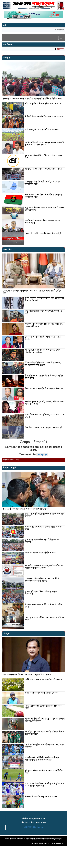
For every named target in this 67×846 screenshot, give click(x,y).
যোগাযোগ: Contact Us (33, 827)
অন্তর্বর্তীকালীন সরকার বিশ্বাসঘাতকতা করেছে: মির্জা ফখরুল (43, 221)
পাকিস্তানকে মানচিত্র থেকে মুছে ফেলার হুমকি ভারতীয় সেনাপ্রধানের (42, 351)
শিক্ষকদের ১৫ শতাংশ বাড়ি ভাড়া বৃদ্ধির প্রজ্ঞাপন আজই (43, 527)
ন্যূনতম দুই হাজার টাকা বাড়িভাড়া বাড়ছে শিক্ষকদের (41, 592)
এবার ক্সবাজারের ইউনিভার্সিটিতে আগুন (40, 552)
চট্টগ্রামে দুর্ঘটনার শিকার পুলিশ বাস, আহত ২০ (43, 103)
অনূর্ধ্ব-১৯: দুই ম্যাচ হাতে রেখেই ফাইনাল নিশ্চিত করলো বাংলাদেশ (44, 732)
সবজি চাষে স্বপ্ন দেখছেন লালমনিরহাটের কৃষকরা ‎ (44, 679)
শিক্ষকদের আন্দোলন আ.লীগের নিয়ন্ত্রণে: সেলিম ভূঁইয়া (43, 605)
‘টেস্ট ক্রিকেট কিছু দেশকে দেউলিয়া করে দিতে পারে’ (43, 707)
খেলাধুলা (6, 633)
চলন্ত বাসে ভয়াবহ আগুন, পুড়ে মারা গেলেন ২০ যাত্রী (43, 312)
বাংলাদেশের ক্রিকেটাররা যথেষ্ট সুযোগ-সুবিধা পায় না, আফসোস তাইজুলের (44, 784)
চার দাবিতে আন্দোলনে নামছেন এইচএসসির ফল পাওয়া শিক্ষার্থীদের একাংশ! (44, 566)
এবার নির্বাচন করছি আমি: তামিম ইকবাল (41, 693)
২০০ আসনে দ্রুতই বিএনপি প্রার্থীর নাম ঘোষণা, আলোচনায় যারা (43, 195)
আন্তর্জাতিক (7, 249)
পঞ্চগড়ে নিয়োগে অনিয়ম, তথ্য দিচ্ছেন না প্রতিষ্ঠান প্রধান (45, 618)
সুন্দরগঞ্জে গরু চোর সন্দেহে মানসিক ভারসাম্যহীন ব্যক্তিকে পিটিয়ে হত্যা (32, 98)
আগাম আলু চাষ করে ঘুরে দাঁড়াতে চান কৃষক (42, 129)
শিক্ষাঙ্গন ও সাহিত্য (10, 467)
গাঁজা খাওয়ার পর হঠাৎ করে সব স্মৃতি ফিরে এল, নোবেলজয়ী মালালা (44, 325)
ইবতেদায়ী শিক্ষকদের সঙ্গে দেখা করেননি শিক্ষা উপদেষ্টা (26, 509)
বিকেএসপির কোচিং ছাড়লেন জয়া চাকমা (41, 796)
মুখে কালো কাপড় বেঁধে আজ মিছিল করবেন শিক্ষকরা (42, 540)
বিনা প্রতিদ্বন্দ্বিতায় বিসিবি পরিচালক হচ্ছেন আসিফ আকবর (27, 674)
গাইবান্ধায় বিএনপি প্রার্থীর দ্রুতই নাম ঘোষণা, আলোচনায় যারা (43, 182)
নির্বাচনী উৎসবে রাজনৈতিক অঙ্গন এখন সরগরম (44, 116)
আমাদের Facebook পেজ (11, 460)
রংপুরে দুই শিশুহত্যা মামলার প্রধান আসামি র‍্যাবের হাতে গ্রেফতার (44, 208)
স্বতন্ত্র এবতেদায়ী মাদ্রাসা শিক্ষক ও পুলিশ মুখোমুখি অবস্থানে (44, 514)
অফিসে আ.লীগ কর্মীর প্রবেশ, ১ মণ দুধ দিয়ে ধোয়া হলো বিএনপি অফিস (45, 719)
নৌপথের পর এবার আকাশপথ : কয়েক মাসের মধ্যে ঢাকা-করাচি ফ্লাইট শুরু (32, 292)
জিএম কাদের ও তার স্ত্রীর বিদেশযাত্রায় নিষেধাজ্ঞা (44, 388)
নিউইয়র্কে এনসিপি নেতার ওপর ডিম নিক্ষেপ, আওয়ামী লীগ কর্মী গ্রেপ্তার (43, 363)
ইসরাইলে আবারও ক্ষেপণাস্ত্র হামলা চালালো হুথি (44, 427)
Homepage (42, 454)
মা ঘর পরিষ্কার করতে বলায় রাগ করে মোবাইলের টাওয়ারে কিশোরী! (44, 299)
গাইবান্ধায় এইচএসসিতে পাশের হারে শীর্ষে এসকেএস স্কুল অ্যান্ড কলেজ (42, 579)
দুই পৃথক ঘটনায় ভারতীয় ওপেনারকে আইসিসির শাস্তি (44, 771)
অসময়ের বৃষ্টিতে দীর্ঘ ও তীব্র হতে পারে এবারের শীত (43, 156)
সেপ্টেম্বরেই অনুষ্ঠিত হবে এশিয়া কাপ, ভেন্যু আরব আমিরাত (44, 745)
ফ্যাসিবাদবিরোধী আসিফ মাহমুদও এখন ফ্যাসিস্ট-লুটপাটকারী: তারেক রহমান (44, 143)
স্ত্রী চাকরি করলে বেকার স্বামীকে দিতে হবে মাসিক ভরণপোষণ (44, 376)
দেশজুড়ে (6, 57)
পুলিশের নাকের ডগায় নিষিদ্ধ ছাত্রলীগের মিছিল (43, 169)
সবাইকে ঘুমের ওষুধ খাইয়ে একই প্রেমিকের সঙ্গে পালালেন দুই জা (44, 402)
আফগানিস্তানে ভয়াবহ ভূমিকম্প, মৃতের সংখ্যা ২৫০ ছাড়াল (45, 415)
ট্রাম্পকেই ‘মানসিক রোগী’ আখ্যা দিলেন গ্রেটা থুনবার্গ (43, 338)
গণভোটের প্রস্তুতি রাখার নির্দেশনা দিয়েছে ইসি (43, 233)
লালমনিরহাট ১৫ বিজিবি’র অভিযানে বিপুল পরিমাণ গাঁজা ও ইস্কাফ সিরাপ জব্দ (42, 758)
